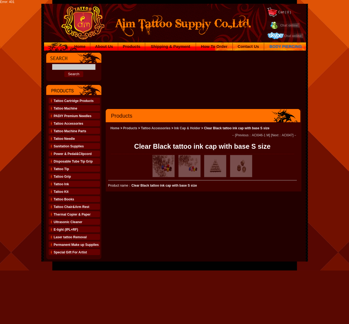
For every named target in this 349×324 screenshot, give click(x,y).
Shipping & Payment (170, 46)
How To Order (214, 46)
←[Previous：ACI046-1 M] (251, 135)
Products (131, 46)
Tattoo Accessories (155, 128)
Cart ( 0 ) (279, 12)
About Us (104, 46)
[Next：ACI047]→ (284, 135)
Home (80, 46)
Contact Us (248, 46)
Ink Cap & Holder (187, 128)
